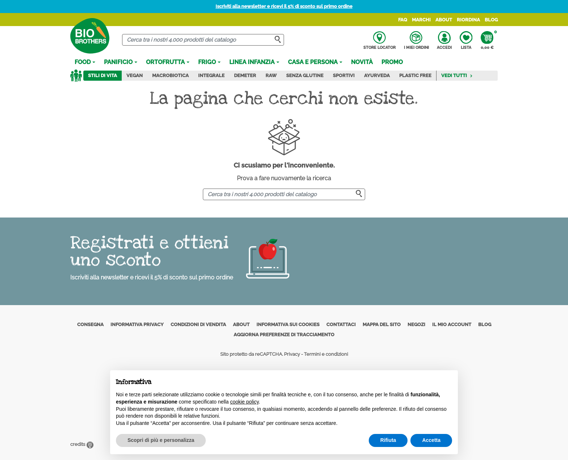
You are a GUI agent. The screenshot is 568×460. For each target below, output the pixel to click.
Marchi (421, 19)
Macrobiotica (170, 75)
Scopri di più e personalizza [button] (161, 440)
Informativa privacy (137, 324)
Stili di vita (102, 75)
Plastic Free (415, 75)
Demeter (245, 75)
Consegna (90, 324)
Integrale (211, 75)
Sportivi (344, 75)
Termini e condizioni (326, 354)
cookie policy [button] (244, 402)
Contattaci (341, 324)
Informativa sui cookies (288, 324)
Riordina (468, 19)
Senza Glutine (304, 75)
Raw (271, 75)
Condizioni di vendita (198, 324)
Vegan (134, 75)
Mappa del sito (382, 324)
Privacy (292, 354)
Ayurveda (377, 75)
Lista (466, 40)
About (443, 19)
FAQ (402, 19)
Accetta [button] (431, 440)
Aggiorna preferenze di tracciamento (284, 334)
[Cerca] (203, 40)
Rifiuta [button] (388, 440)
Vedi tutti (457, 75)
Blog (491, 19)
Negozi (416, 324)
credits (81, 444)
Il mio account (451, 324)
